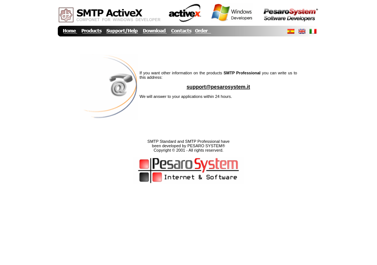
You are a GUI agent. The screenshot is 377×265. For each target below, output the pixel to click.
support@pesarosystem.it (218, 87)
